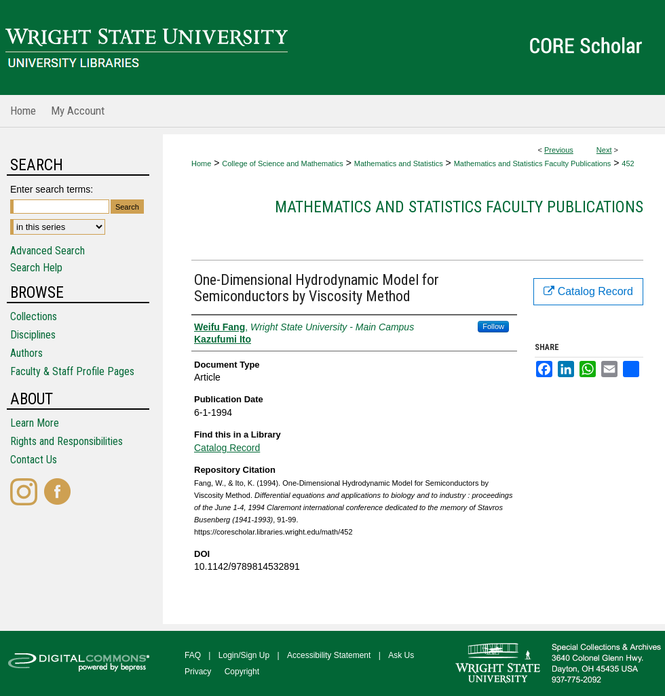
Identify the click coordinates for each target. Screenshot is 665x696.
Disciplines (33, 334)
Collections (33, 316)
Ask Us (401, 655)
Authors (26, 353)
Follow (493, 326)
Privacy (198, 671)
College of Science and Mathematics (282, 163)
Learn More (34, 423)
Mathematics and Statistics (398, 163)
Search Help (36, 267)
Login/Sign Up (243, 655)
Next (604, 150)
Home (201, 163)
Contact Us (33, 459)
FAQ (193, 655)
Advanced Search (47, 250)
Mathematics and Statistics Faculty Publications (532, 163)
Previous (558, 150)
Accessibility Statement (328, 655)
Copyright (242, 671)
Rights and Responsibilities (66, 441)
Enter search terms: (51, 189)
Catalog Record (227, 447)
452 (628, 163)
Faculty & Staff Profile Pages (72, 371)
